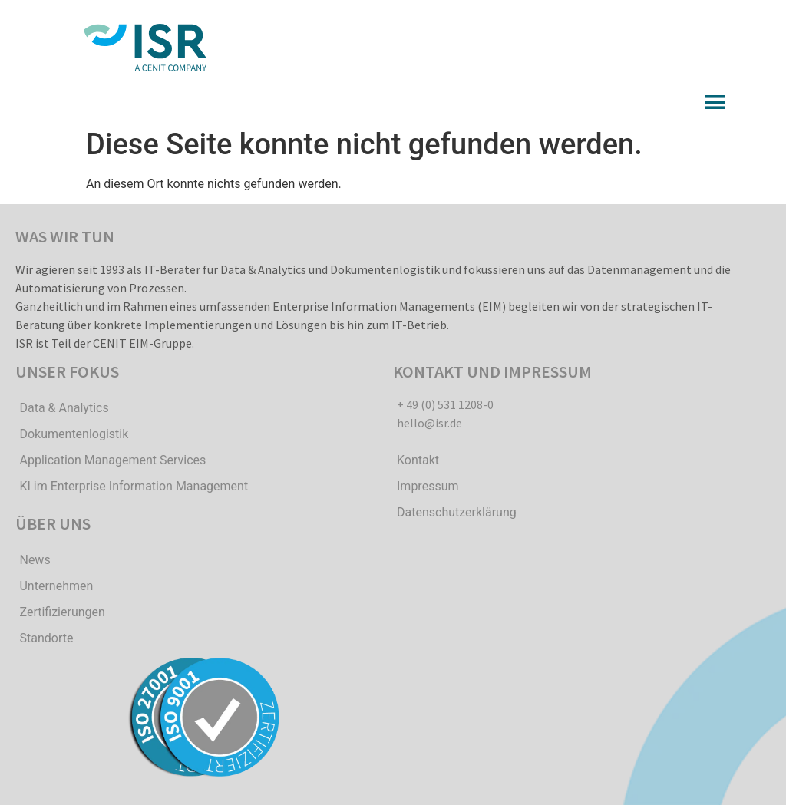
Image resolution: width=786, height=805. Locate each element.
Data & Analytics (63, 408)
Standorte (46, 638)
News (34, 560)
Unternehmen (56, 586)
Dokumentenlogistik (73, 434)
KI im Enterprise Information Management (133, 486)
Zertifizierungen (61, 612)
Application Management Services (112, 460)
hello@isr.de (429, 423)
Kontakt (418, 460)
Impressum (428, 486)
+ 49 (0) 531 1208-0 (445, 404)
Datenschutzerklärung (457, 512)
